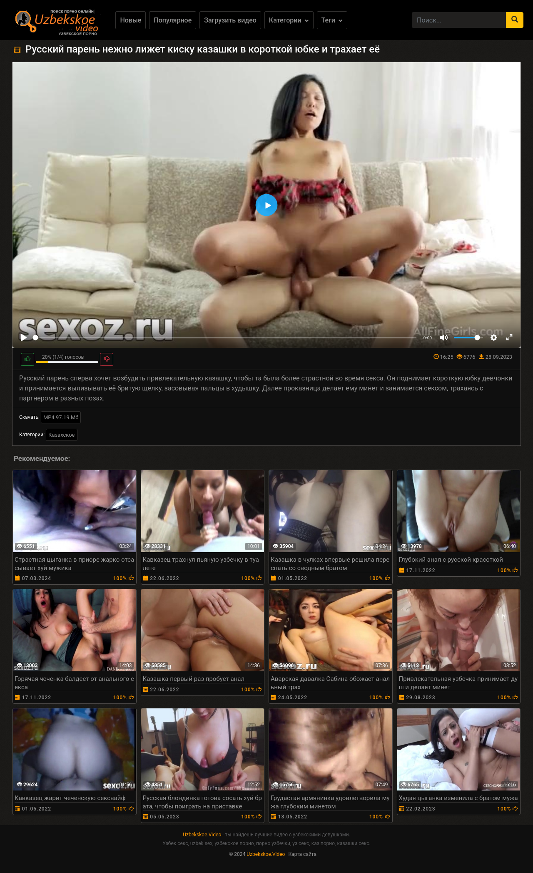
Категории (289, 20)
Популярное (173, 20)
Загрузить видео (230, 20)
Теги (332, 20)
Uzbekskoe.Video (202, 835)
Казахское (61, 435)
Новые (130, 20)
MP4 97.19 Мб (61, 417)
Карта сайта (302, 854)
